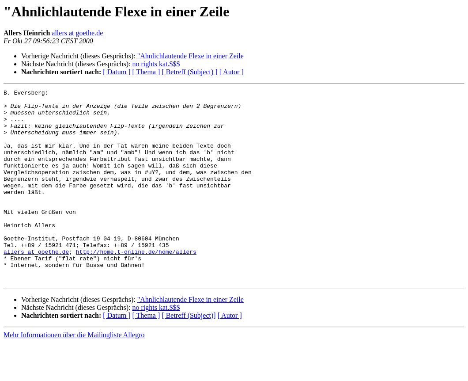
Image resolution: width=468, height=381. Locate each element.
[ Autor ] (231, 72)
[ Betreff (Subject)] (188, 354)
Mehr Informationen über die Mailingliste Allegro (74, 373)
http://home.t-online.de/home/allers (136, 285)
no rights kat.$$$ (156, 64)
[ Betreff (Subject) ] (189, 72)
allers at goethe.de (77, 33)
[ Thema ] (146, 72)
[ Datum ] (116, 72)
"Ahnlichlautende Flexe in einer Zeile (190, 56)
